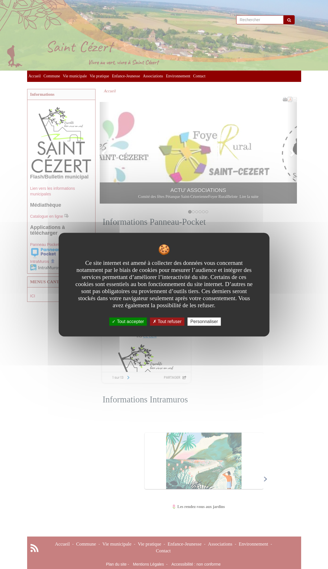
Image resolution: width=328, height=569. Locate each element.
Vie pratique (99, 76)
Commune (52, 76)
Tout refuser (167, 321)
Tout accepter (128, 321)
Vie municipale (75, 76)
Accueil (35, 76)
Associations (153, 76)
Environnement (178, 76)
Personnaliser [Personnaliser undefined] (204, 321)
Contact (199, 76)
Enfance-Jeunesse (126, 76)
